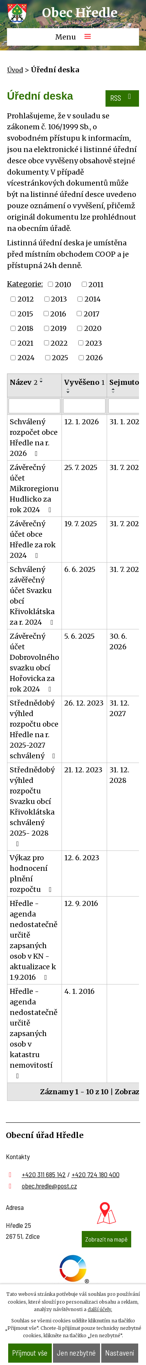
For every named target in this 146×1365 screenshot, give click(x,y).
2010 (63, 284)
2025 (60, 357)
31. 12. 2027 (119, 708)
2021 (25, 342)
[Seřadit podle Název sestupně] (41, 381)
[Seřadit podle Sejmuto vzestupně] (113, 389)
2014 (92, 299)
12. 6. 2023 (81, 857)
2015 (25, 313)
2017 (91, 313)
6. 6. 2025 (79, 569)
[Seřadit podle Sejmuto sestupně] (113, 392)
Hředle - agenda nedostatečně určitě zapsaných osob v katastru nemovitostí (33, 1033)
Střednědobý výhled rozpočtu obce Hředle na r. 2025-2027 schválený (34, 729)
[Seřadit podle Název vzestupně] (41, 378)
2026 (94, 357)
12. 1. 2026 (81, 421)
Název (23, 382)
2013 (59, 299)
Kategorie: (25, 283)
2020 (93, 328)
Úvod (15, 70)
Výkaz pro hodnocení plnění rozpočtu (32, 873)
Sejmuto (127, 382)
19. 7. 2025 (80, 523)
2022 (59, 342)
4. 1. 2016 (79, 991)
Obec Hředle (80, 13)
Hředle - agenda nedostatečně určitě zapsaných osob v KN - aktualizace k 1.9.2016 (33, 940)
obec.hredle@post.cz (49, 1185)
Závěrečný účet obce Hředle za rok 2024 (33, 539)
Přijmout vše (29, 1352)
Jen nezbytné (76, 1352)
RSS (122, 97)
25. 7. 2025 (80, 467)
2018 (25, 328)
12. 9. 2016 (81, 903)
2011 (96, 284)
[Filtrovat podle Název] (34, 405)
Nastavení (119, 1352)
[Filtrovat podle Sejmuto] (127, 405)
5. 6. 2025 (79, 636)
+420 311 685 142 (44, 1174)
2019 (59, 328)
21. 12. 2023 (83, 769)
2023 (93, 342)
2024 (26, 357)
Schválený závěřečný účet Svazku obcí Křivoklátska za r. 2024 (33, 596)
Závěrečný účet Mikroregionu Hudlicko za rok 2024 (34, 488)
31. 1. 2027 (126, 421)
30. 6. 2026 (118, 641)
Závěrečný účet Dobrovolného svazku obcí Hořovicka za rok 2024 (34, 662)
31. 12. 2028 (119, 775)
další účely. (100, 1309)
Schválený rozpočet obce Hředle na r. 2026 (34, 437)
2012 (26, 299)
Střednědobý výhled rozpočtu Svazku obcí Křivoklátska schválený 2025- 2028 (32, 806)
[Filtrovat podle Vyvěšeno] (84, 405)
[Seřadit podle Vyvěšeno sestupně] (68, 392)
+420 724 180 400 (96, 1174)
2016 (58, 313)
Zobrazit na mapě (106, 1239)
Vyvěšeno (84, 382)
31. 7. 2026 (126, 467)
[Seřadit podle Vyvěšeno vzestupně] (68, 389)
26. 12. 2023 (84, 703)
